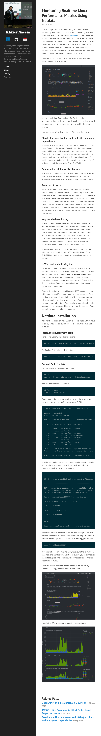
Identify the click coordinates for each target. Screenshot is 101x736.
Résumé (7, 77)
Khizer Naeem (18, 32)
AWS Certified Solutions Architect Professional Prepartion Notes (66, 712)
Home (6, 66)
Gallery (7, 73)
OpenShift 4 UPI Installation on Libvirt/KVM (68, 704)
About (6, 70)
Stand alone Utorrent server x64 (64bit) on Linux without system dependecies (68, 719)
